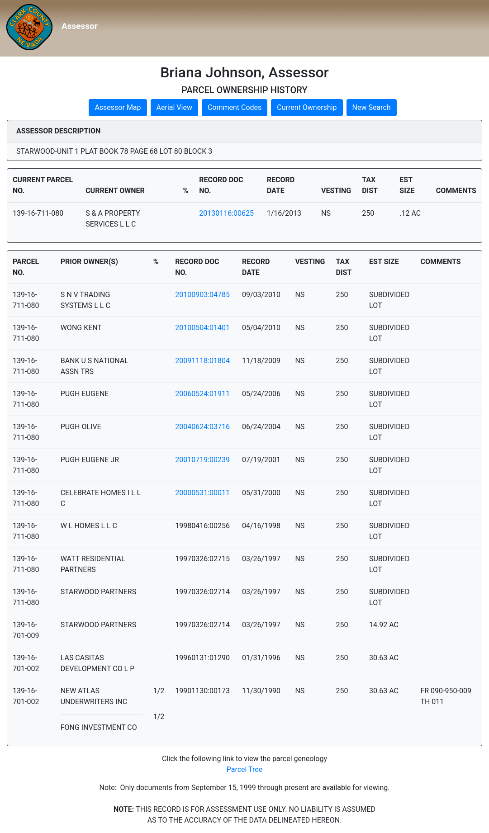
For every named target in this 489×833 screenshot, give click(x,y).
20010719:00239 (202, 459)
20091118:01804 (202, 360)
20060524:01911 (202, 393)
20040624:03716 (202, 426)
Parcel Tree (245, 769)
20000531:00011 (202, 492)
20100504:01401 (202, 327)
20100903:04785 (202, 294)
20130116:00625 (226, 213)
